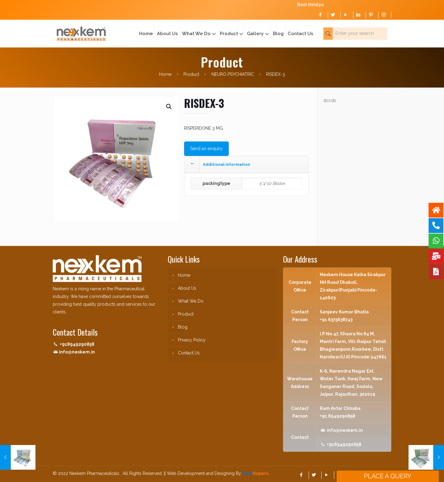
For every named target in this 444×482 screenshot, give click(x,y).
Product (191, 74)
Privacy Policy (192, 339)
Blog (182, 327)
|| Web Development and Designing (198, 473)
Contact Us (189, 352)
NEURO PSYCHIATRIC (233, 74)
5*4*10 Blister (272, 183)
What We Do (191, 301)
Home (165, 74)
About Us (187, 288)
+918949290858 (77, 344)
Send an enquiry (206, 148)
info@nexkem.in (77, 351)
